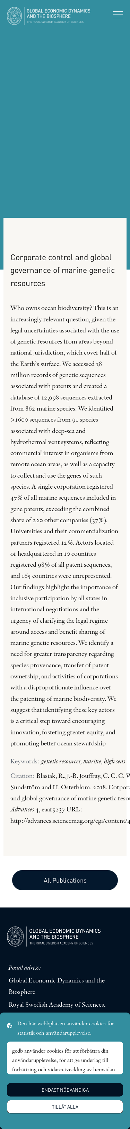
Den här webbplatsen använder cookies (61, 1024)
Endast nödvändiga (65, 1090)
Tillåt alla (65, 1107)
